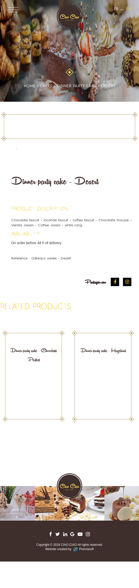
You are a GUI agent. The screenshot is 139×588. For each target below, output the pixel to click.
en (128, 9)
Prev (10, 447)
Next (128, 447)
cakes (69, 61)
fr (116, 9)
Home (29, 86)
